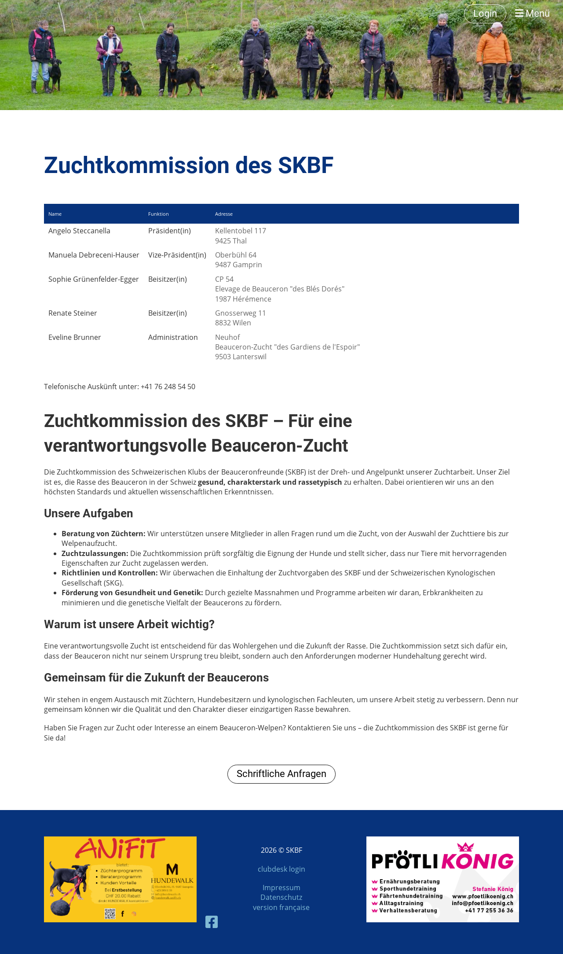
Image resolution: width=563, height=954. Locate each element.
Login (485, 13)
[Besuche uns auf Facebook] (211, 921)
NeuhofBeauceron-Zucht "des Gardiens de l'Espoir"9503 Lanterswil (287, 347)
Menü (532, 13)
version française (281, 907)
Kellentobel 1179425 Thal (240, 235)
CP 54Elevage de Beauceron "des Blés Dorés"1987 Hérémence (279, 289)
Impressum (281, 887)
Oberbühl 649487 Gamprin (238, 259)
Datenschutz (281, 897)
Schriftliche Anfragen (281, 773)
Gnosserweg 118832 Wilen (240, 318)
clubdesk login (281, 869)
